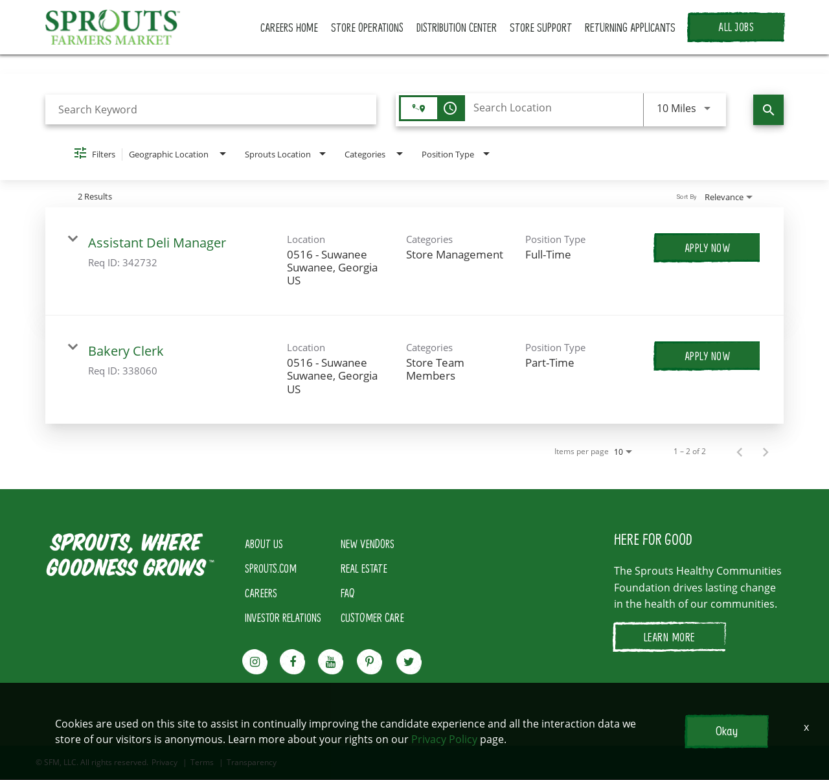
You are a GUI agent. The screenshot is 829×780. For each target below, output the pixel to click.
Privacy (164, 763)
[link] (414, 262)
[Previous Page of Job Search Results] (740, 452)
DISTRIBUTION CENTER (459, 28)
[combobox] (210, 110)
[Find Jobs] (768, 110)
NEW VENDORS (367, 544)
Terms (202, 763)
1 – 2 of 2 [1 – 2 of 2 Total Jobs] (690, 452)
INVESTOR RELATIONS (283, 618)
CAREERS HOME (294, 28)
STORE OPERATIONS (371, 28)
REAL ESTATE (364, 569)
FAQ (348, 593)
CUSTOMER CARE (372, 618)
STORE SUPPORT (542, 28)
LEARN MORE (669, 637)
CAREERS (261, 593)
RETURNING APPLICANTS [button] (631, 28)
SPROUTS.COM (271, 569)
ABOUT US (264, 544)
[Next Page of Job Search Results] (765, 452)
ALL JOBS (736, 28)
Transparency (252, 763)
